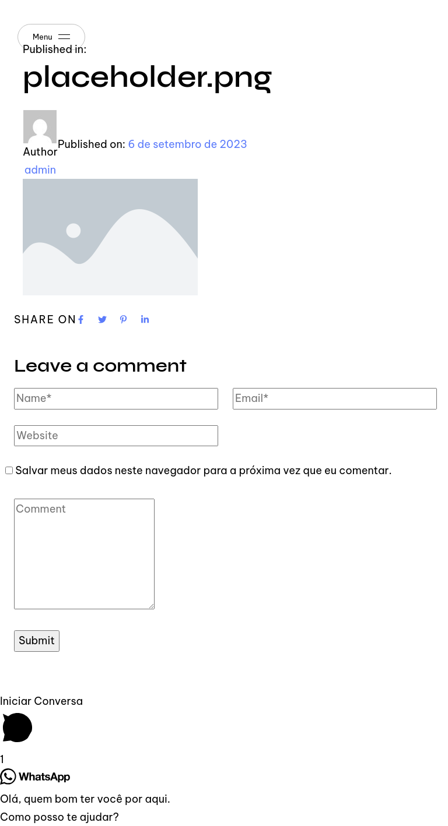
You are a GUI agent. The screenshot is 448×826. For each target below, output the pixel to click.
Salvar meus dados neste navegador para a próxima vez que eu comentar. (203, 470)
